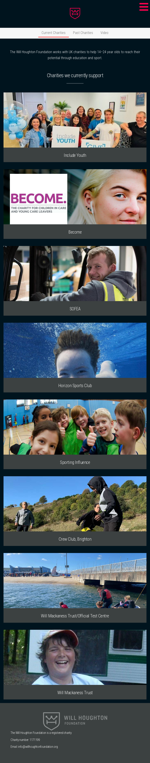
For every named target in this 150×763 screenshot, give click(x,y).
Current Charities (54, 33)
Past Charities (83, 33)
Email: (14, 747)
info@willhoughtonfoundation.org (38, 747)
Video (104, 33)
